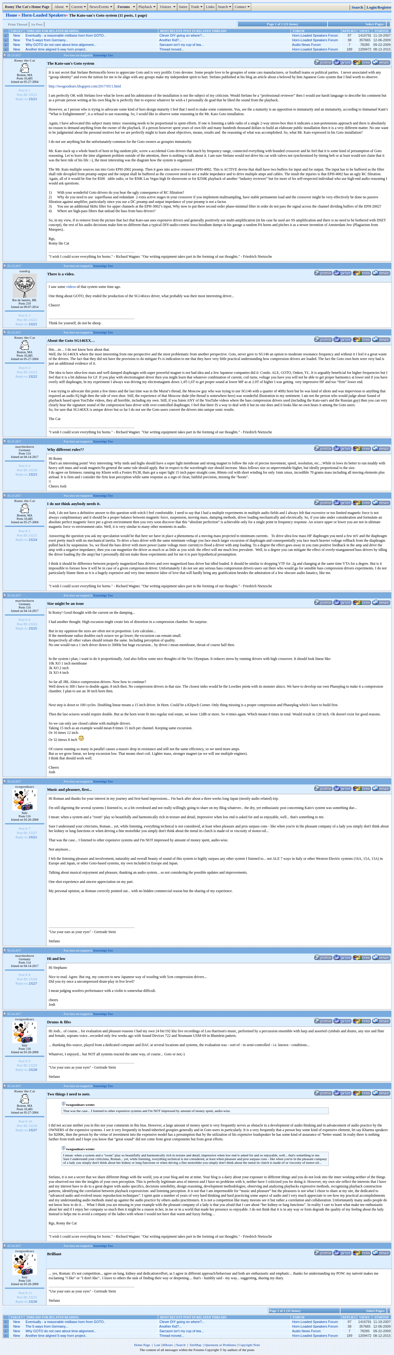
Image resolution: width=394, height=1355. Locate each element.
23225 (33, 628)
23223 (33, 474)
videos (71, 287)
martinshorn (24, 446)
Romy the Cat (24, 60)
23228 (33, 1069)
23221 (33, 99)
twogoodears (24, 786)
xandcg (24, 271)
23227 (33, 983)
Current (79, 7)
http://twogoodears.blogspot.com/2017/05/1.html (85, 86)
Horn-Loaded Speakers (44, 15)
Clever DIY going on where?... (182, 35)
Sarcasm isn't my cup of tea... (181, 45)
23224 (33, 539)
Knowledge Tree (103, 55)
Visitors (168, 7)
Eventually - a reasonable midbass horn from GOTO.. (66, 35)
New (16, 35)
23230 (33, 1301)
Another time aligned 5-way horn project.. (56, 49)
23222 (33, 376)
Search (225, 7)
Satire (183, 7)
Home (12, 15)
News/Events (101, 7)
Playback (148, 7)
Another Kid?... (170, 40)
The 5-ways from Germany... (47, 40)
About (61, 7)
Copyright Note (249, 1345)
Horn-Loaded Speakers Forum (315, 35)
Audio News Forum (306, 45)
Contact (243, 7)
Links (210, 7)
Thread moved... (171, 49)
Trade (197, 7)
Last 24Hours (163, 1345)
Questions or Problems (220, 1345)
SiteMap (195, 1345)
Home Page (142, 1345)
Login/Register (379, 7)
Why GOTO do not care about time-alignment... (61, 45)
